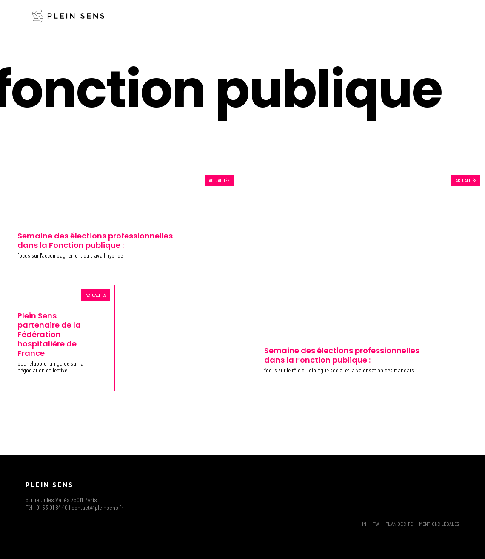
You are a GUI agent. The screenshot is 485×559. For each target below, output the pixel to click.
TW (376, 524)
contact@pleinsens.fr (97, 507)
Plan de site (399, 524)
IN (364, 524)
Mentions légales (439, 524)
